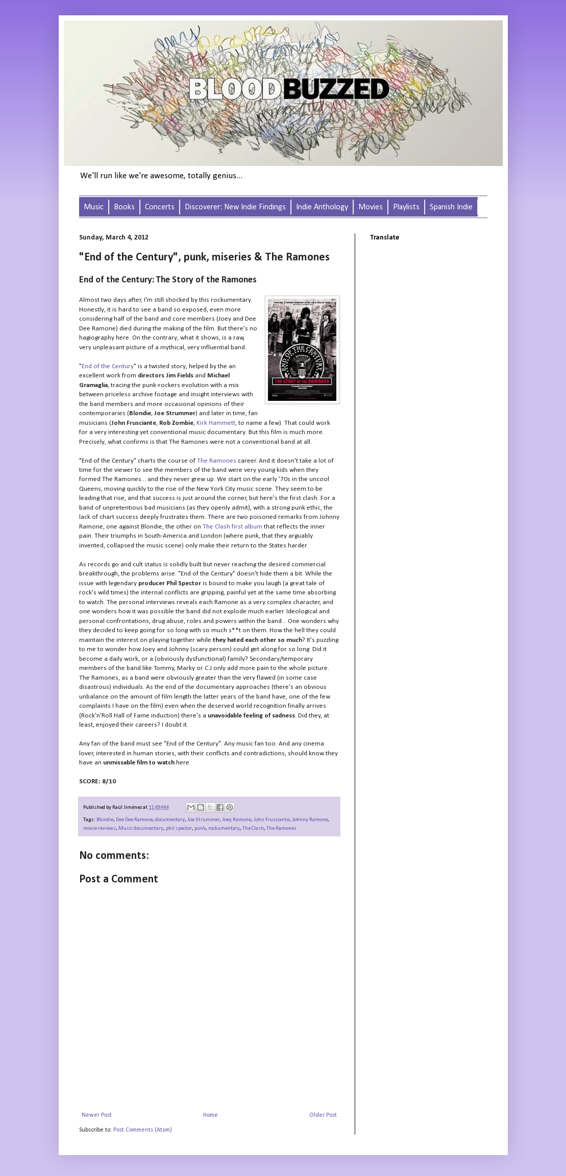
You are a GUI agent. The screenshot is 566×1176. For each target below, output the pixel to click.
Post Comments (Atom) (142, 1130)
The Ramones (281, 828)
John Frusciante (271, 820)
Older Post (323, 1115)
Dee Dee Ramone (134, 820)
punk (200, 828)
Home (210, 1115)
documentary (170, 820)
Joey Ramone (236, 820)
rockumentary (224, 828)
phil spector (179, 828)
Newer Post (97, 1115)
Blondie (104, 820)
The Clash (253, 828)
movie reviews (99, 828)
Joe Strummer (203, 820)
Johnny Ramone (310, 820)
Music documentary (140, 828)
